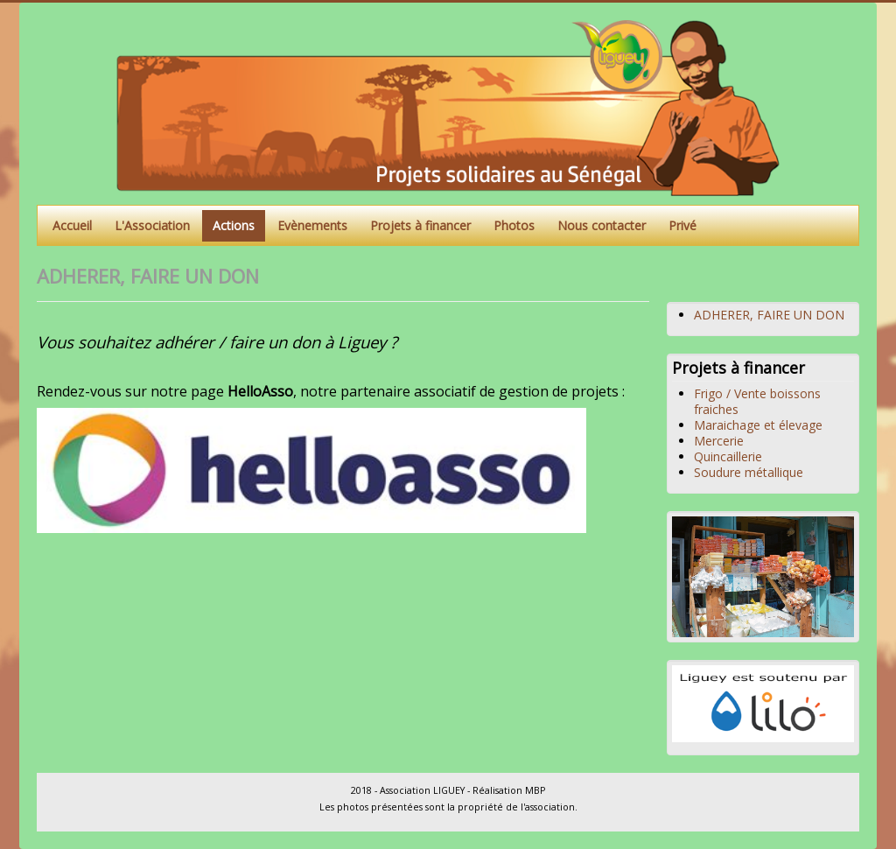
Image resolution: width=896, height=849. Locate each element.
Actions (234, 225)
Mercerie (719, 440)
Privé (682, 225)
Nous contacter (601, 225)
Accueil (72, 225)
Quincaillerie (728, 456)
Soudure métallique (748, 472)
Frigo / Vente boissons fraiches (757, 401)
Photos (514, 225)
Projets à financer (420, 225)
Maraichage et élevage (758, 425)
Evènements (312, 225)
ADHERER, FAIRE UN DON (769, 314)
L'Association (152, 225)
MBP (535, 790)
